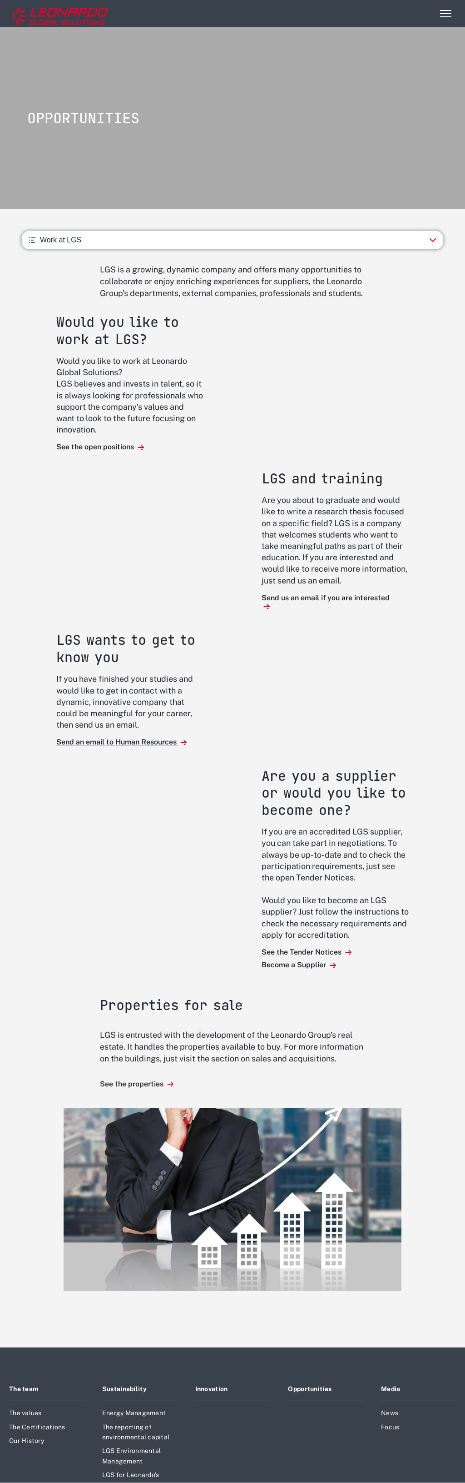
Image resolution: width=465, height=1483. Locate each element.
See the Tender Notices (302, 952)
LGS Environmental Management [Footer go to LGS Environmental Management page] (131, 1455)
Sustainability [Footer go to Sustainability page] (124, 1389)
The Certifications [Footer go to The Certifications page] (37, 1427)
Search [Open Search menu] (426, 13)
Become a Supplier (295, 964)
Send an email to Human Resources (117, 742)
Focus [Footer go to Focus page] (390, 1427)
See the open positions (96, 446)
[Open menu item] (445, 13)
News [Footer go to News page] (389, 1413)
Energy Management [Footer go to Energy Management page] (134, 1413)
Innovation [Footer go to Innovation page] (211, 1389)
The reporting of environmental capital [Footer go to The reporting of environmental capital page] (135, 1432)
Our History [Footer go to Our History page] (26, 1440)
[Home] (45, 14)
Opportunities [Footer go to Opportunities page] (309, 1389)
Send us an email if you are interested (326, 597)
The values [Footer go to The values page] (25, 1413)
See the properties (132, 1084)
